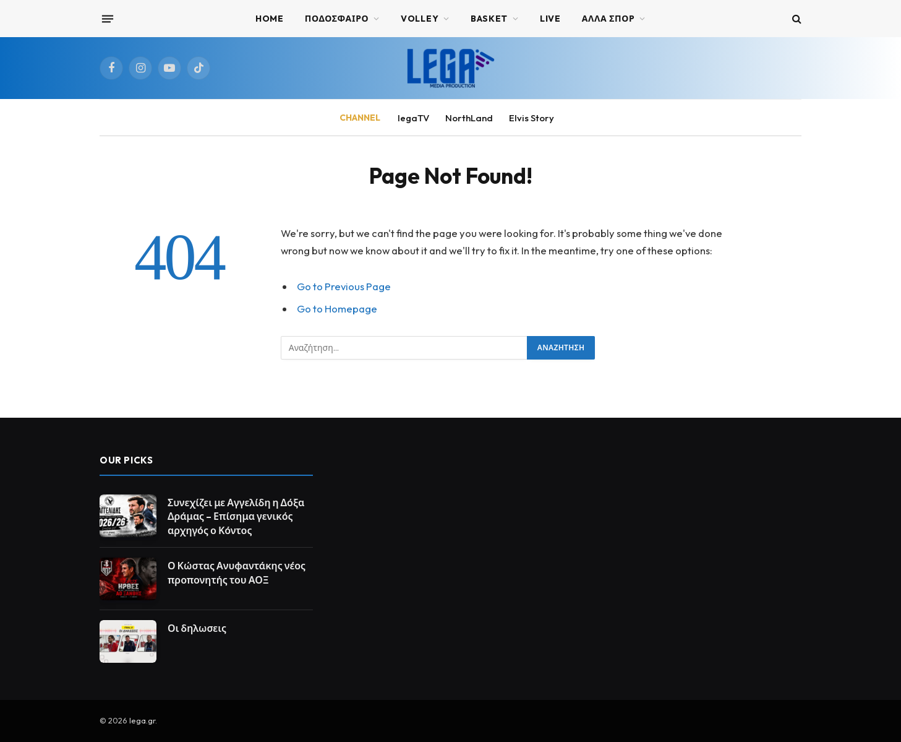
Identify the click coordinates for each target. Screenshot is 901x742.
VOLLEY (419, 18)
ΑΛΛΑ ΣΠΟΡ (608, 18)
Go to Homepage (337, 308)
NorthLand (469, 118)
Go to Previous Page (344, 286)
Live (550, 18)
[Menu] (107, 18)
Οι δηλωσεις (197, 628)
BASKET (489, 18)
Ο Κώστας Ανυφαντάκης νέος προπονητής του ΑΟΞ (236, 572)
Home (269, 18)
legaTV (413, 118)
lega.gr (142, 720)
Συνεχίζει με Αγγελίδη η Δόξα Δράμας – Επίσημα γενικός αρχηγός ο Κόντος (236, 516)
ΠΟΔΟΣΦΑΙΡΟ (337, 18)
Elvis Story (531, 118)
